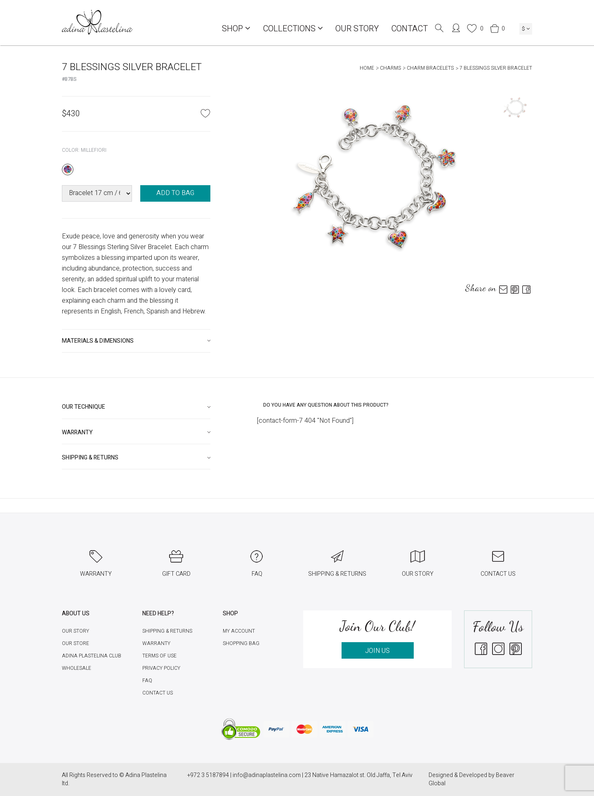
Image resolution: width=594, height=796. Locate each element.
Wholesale (76, 668)
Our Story (357, 29)
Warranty (156, 643)
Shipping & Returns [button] (90, 457)
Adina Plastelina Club (91, 655)
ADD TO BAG (175, 193)
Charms (390, 68)
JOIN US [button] (377, 651)
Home (367, 68)
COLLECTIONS (293, 29)
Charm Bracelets (430, 68)
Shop (236, 29)
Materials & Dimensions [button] (98, 341)
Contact (409, 29)
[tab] (136, 341)
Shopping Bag (241, 643)
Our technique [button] (83, 407)
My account (239, 631)
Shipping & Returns (167, 631)
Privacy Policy (161, 668)
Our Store (75, 643)
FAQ (147, 680)
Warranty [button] (77, 432)
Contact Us (157, 693)
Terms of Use (159, 655)
